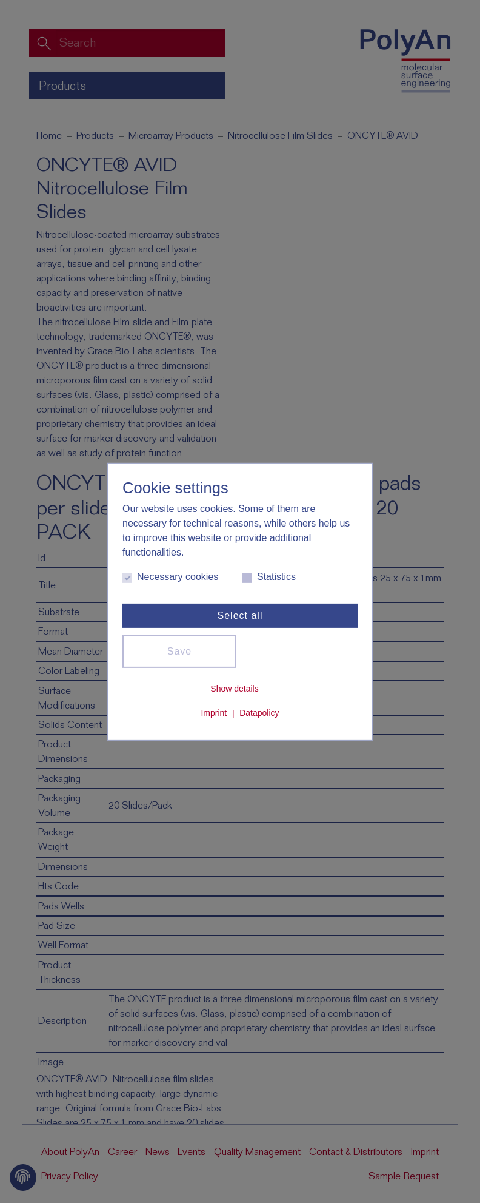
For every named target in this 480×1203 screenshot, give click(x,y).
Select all (240, 615)
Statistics (269, 577)
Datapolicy (259, 713)
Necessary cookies (170, 577)
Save (179, 651)
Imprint (214, 713)
